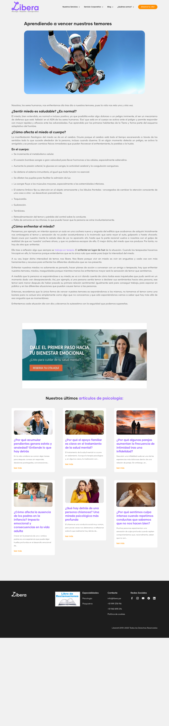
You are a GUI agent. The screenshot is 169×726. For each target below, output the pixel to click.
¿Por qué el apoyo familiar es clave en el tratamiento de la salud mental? (83, 444)
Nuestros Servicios (70, 7)
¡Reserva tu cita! (148, 7)
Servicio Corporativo (92, 7)
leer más (18, 468)
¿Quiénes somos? (124, 7)
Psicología (87, 598)
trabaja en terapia (64, 250)
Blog (109, 7)
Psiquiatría (87, 604)
